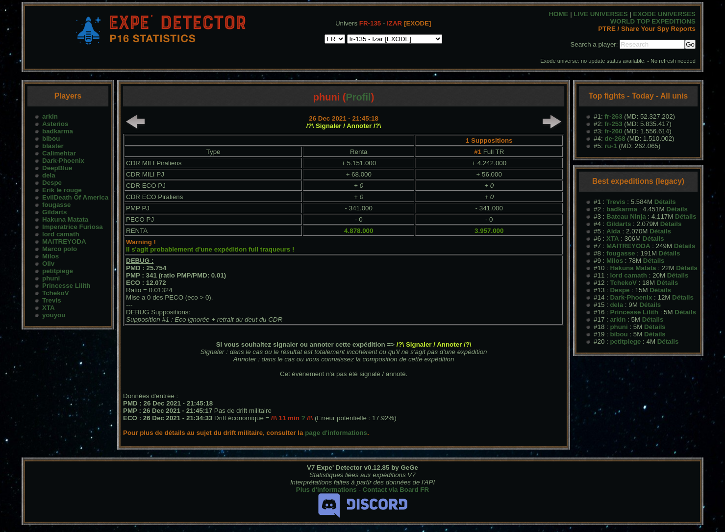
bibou (51, 138)
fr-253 (613, 123)
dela (48, 175)
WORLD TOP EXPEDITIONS (653, 21)
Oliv (48, 263)
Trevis (51, 300)
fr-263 (613, 116)
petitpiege (57, 271)
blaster (53, 146)
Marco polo (59, 249)
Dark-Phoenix (63, 160)
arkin (50, 116)
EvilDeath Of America (75, 197)
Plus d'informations (326, 489)
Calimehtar (59, 153)
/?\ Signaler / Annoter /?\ (343, 125)
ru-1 (610, 146)
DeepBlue (57, 168)
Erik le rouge (62, 190)
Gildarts (54, 212)
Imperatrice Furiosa (72, 226)
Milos (50, 256)
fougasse (56, 204)
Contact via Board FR (396, 489)
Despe (52, 182)
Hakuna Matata (65, 219)
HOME (558, 14)
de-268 (614, 138)
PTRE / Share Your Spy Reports (647, 28)
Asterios (55, 123)
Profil (358, 97)
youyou (53, 315)
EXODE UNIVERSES (664, 14)
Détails (665, 201)
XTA (48, 307)
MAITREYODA (64, 241)
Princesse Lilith (66, 285)
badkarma (57, 131)
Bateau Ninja (626, 216)
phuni (51, 278)
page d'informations (336, 432)
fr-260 (613, 131)
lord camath (60, 234)
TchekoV (55, 293)
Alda (613, 231)
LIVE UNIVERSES (600, 14)
